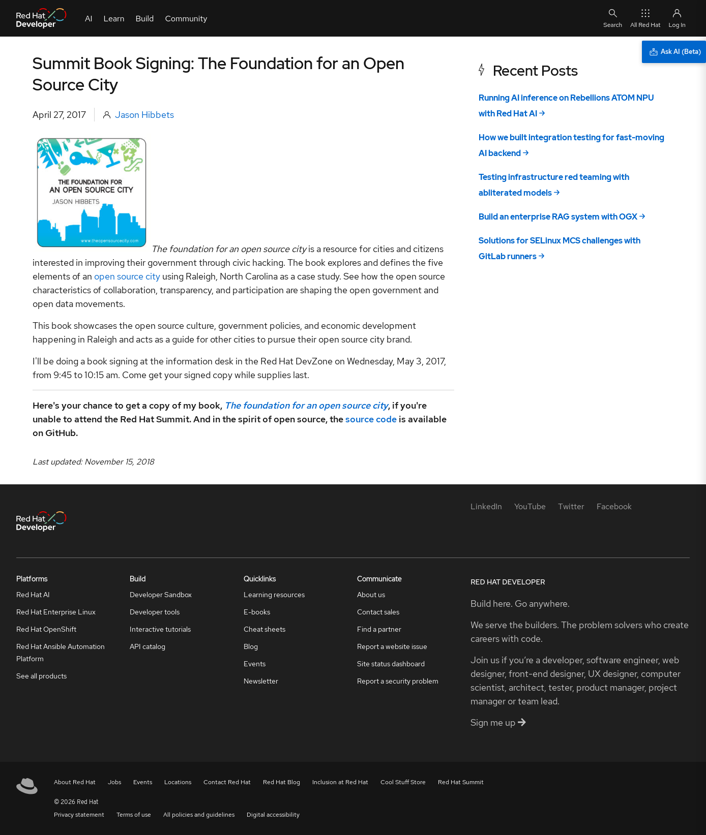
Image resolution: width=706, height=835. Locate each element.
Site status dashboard (391, 663)
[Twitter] (571, 506)
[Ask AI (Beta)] (674, 52)
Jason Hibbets (144, 114)
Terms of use (133, 815)
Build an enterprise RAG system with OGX (558, 216)
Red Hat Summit (461, 782)
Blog (251, 646)
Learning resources (274, 594)
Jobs (114, 782)
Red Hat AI (33, 594)
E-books (257, 611)
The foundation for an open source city (306, 405)
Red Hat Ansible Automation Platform (60, 652)
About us (371, 594)
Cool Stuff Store (403, 782)
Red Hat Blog (281, 782)
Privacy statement (79, 815)
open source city (127, 276)
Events (255, 663)
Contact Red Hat (227, 782)
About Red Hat (75, 782)
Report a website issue (392, 646)
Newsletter (261, 681)
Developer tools (155, 611)
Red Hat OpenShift (46, 629)
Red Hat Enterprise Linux (56, 611)
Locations (177, 782)
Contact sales (378, 611)
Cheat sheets (264, 629)
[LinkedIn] (486, 506)
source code (371, 419)
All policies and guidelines (198, 815)
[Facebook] (614, 506)
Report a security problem (397, 681)
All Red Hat (645, 18)
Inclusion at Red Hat (340, 782)
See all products (41, 676)
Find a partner (379, 629)
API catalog (147, 646)
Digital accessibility (273, 815)
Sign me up (498, 722)
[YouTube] (530, 506)
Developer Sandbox (161, 594)
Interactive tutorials (160, 629)
